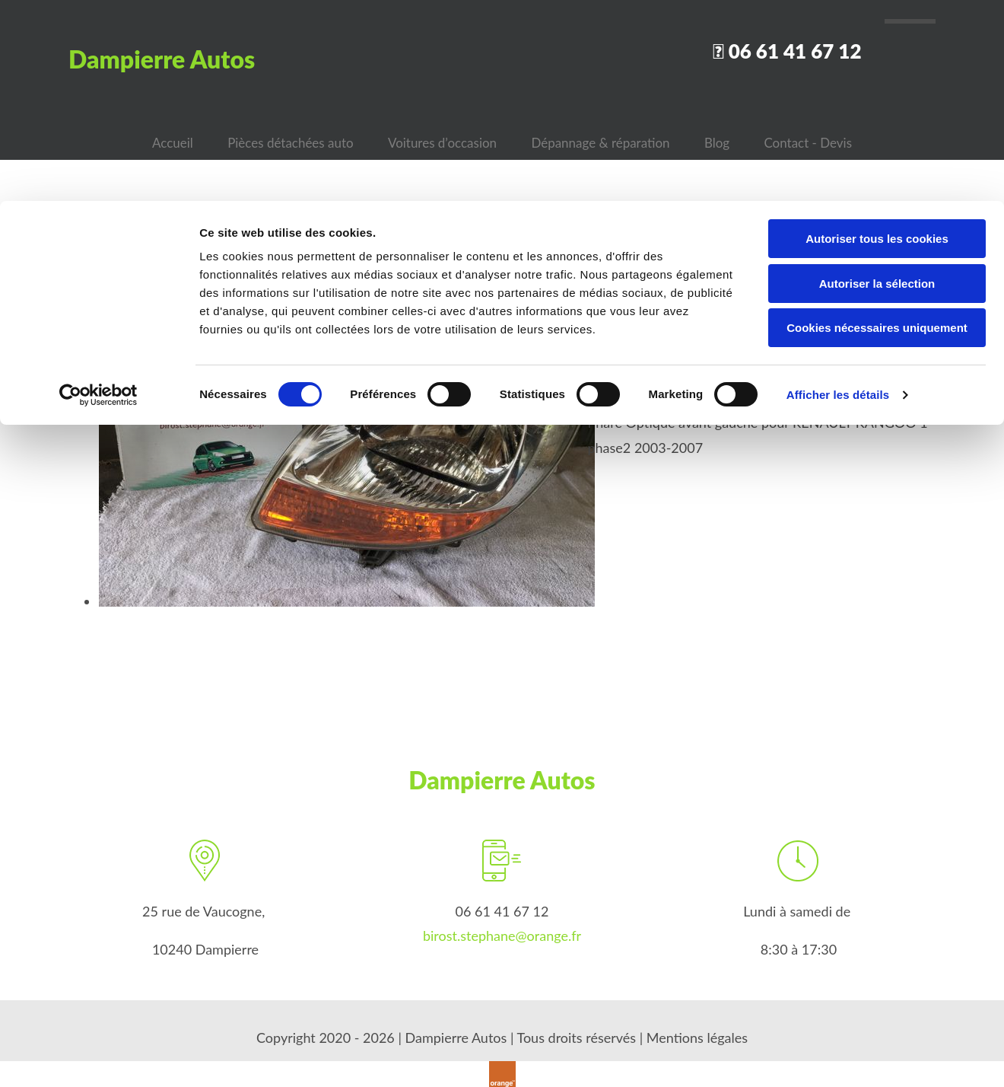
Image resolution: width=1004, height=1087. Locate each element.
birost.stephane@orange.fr (502, 931)
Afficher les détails (837, 193)
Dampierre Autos (501, 775)
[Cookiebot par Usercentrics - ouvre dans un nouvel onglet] (98, 194)
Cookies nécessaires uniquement (876, 126)
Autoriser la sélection (877, 82)
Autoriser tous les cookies (876, 37)
